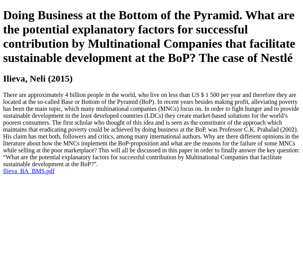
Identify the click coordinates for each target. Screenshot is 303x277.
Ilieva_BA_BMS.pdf (29, 171)
